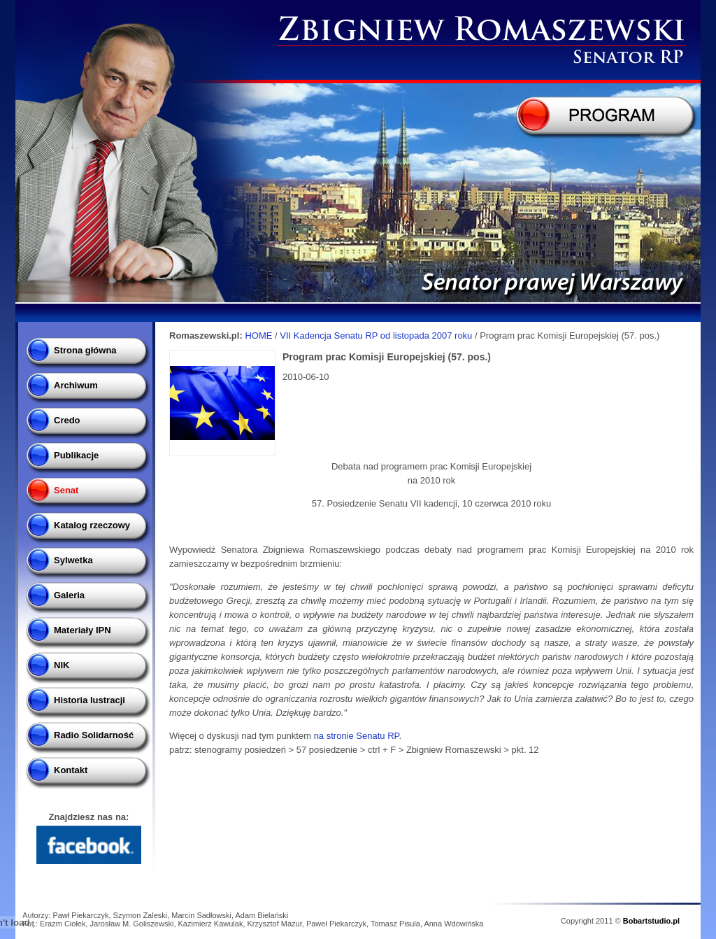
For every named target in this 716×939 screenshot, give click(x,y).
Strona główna (85, 350)
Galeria (69, 595)
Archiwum (76, 385)
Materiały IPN (82, 630)
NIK (61, 665)
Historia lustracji (89, 700)
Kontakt (70, 770)
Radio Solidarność (94, 735)
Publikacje (76, 455)
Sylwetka (73, 560)
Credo (67, 420)
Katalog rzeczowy (92, 525)
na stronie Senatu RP (356, 735)
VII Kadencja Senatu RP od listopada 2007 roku (377, 335)
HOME (258, 335)
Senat (66, 490)
